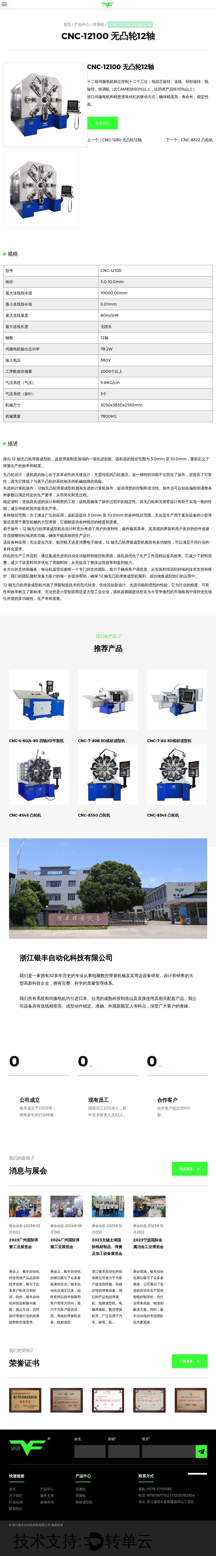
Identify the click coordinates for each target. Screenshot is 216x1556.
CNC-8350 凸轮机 (94, 815)
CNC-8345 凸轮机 (163, 815)
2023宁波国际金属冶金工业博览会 (148, 1243)
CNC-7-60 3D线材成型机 (169, 741)
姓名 (77, 1439)
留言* (146, 1439)
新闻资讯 (47, 1502)
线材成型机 (84, 1502)
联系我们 (102, 123)
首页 (67, 24)
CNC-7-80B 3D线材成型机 (101, 741)
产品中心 (82, 24)
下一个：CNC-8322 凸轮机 (189, 140)
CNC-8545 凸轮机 (25, 815)
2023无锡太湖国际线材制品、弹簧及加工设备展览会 (107, 1247)
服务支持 (47, 1496)
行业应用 (16, 1502)
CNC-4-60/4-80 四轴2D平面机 (36, 741)
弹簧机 (98, 24)
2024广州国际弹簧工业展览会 (64, 1243)
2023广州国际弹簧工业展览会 (23, 1243)
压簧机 (81, 1489)
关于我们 (16, 1496)
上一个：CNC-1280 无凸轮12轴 (114, 140)
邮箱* (112, 1439)
